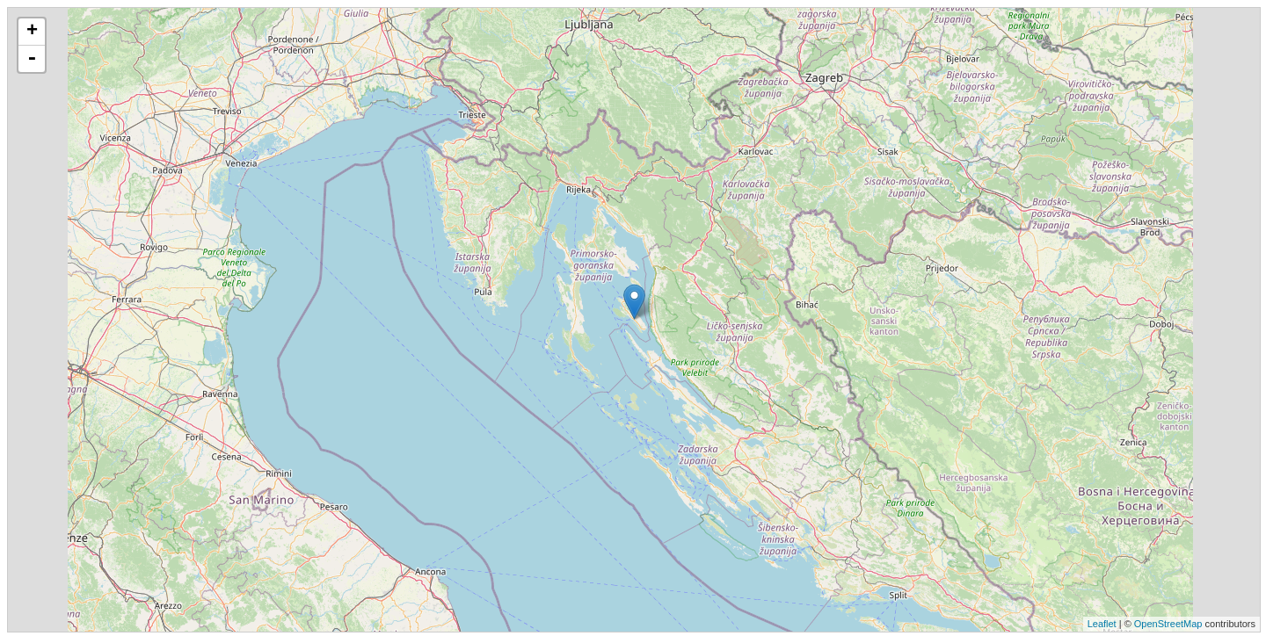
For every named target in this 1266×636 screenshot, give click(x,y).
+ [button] (32, 31)
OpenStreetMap (1168, 623)
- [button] (31, 59)
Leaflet (1102, 623)
